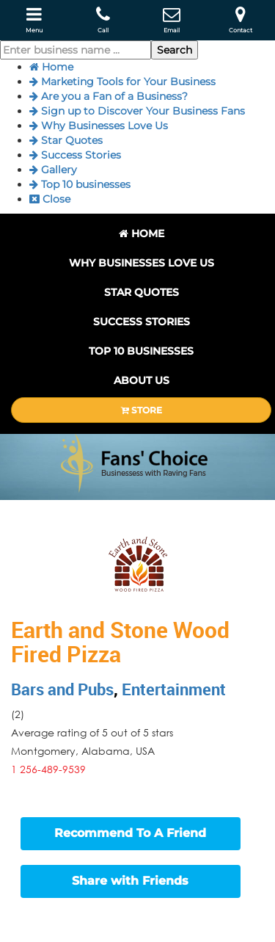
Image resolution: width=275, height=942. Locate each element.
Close (49, 199)
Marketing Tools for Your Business (122, 81)
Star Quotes (66, 140)
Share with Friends (130, 881)
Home (51, 66)
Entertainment (174, 689)
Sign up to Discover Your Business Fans (137, 110)
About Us (141, 380)
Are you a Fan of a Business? (108, 96)
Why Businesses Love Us (98, 125)
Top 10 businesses (80, 184)
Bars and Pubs (62, 689)
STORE (141, 410)
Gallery (53, 169)
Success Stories (75, 155)
